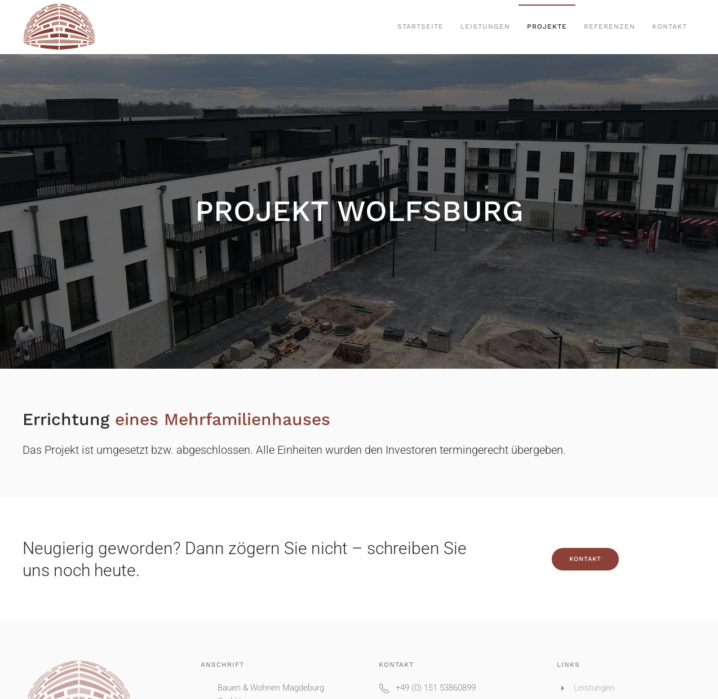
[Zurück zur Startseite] (59, 27)
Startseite (420, 26)
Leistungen (485, 26)
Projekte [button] (547, 26)
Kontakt (669, 26)
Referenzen (609, 26)
